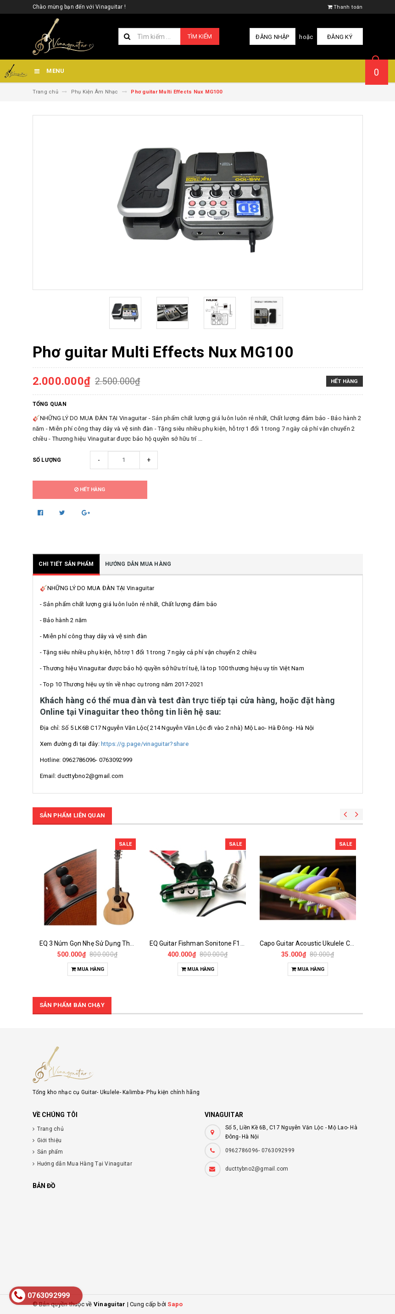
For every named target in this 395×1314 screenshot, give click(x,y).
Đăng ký (339, 36)
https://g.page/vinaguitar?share (144, 743)
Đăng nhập (272, 36)
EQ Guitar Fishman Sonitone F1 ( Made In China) (219, 943)
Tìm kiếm (200, 36)
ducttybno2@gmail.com (257, 1169)
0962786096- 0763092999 (260, 1150)
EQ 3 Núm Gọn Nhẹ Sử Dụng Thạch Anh (97, 943)
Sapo (175, 1304)
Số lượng (47, 460)
